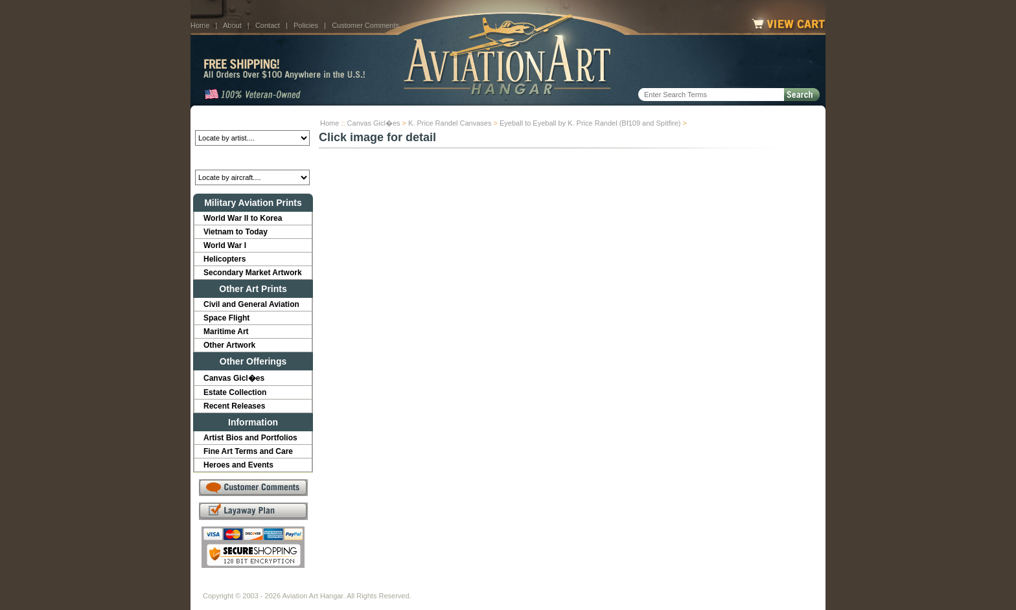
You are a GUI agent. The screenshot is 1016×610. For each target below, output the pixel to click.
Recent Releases (234, 406)
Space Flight (226, 317)
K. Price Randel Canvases (449, 123)
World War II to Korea (242, 218)
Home (199, 25)
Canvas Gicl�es (373, 123)
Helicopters (224, 259)
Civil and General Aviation (251, 304)
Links (429, 585)
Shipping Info (474, 585)
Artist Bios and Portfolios (250, 437)
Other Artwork (229, 345)
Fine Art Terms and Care (248, 451)
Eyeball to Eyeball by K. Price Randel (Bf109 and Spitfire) (590, 123)
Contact (267, 25)
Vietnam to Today (235, 231)
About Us (252, 585)
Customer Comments (365, 25)
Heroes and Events (238, 464)
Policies (306, 25)
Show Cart (610, 585)
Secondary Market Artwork (252, 272)
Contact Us (301, 585)
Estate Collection (234, 392)
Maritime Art (226, 331)
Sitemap (564, 585)
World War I (224, 245)
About (232, 25)
